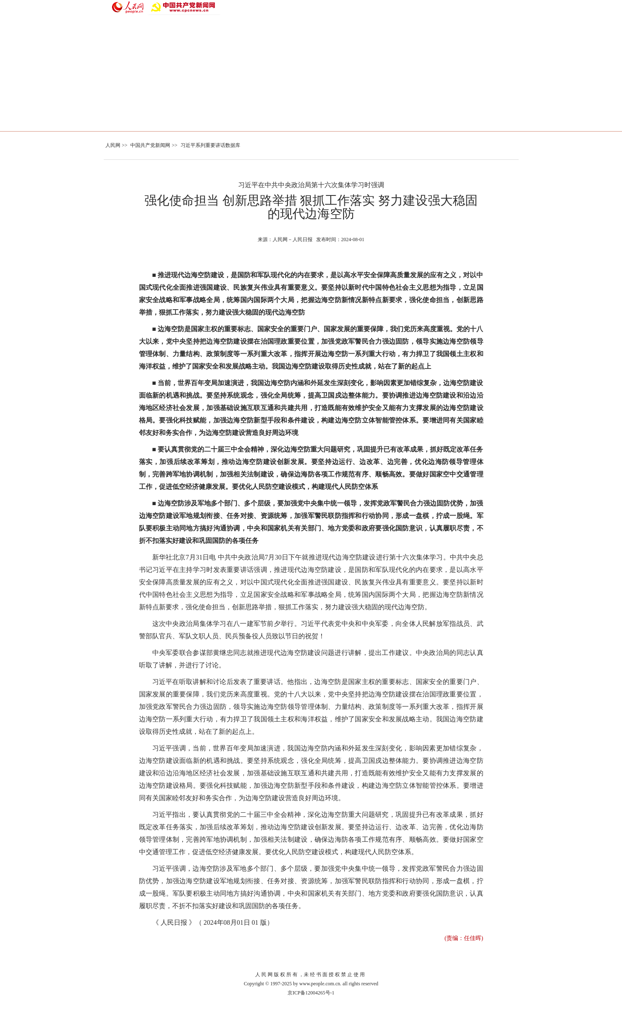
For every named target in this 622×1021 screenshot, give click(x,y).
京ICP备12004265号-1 (311, 993)
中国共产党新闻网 (150, 145)
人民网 (112, 145)
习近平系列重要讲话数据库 (210, 145)
